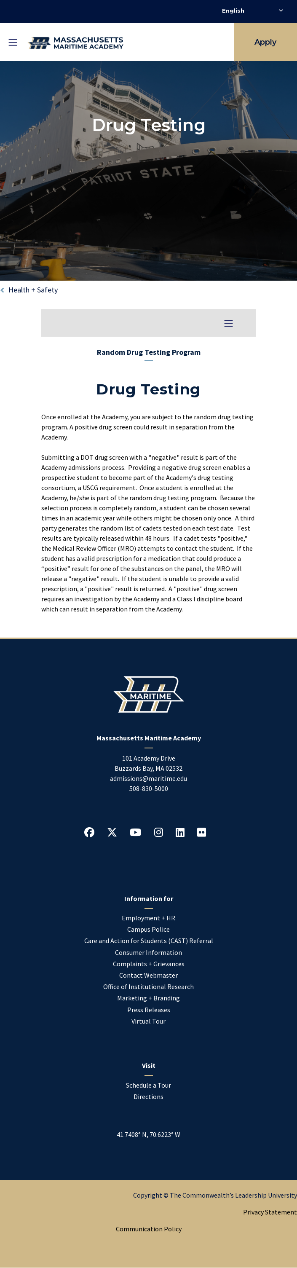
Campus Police (148, 929)
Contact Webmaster (148, 975)
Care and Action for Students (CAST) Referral (148, 940)
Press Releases (148, 1009)
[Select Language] (252, 10)
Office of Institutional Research (148, 986)
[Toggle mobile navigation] (12, 42)
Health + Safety (33, 290)
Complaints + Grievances (149, 964)
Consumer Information (148, 952)
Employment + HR (148, 918)
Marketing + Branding (148, 998)
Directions (148, 1096)
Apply (265, 42)
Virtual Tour (148, 1021)
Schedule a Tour (148, 1085)
